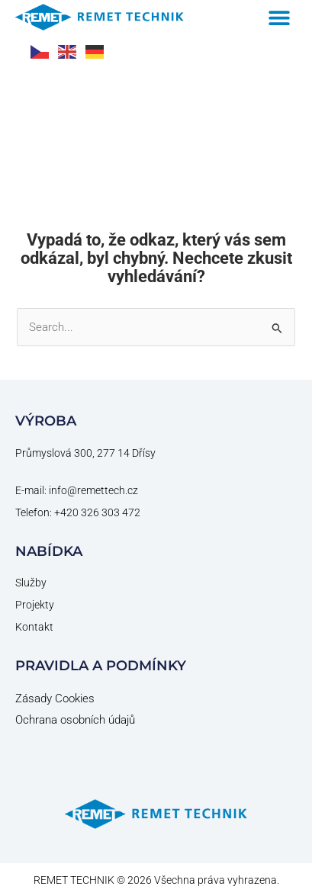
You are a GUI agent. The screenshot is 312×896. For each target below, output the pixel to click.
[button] (279, 17)
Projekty (34, 604)
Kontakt (34, 626)
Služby (31, 582)
